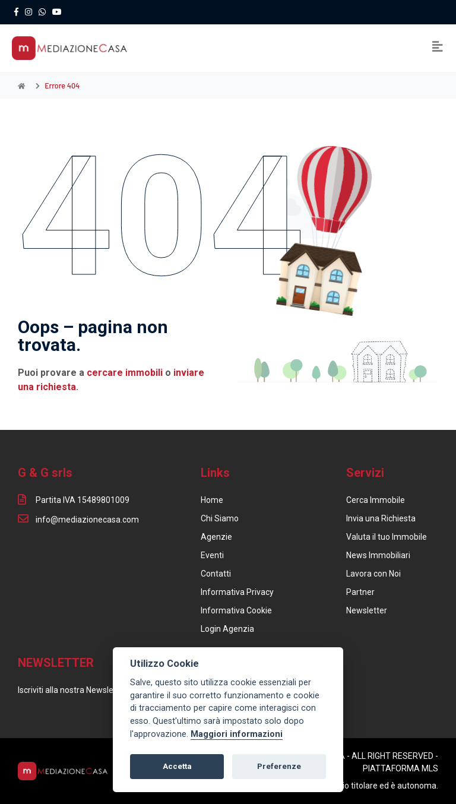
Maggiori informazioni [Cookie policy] (237, 734)
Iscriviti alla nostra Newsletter (72, 690)
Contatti (216, 573)
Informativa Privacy (237, 592)
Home (212, 500)
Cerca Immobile (375, 500)
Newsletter (366, 610)
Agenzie (216, 537)
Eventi (212, 555)
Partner (360, 592)
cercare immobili (125, 372)
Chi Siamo (220, 518)
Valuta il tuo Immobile (386, 537)
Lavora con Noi (373, 573)
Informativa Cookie (236, 610)
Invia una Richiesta (381, 518)
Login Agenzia (227, 629)
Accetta (177, 766)
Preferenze (279, 766)
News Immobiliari (378, 555)
